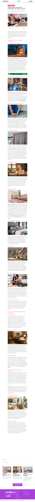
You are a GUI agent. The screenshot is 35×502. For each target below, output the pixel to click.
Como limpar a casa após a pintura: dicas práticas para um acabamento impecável (17, 475)
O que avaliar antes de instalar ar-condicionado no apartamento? (27, 475)
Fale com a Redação (26, 494)
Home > (9, 5)
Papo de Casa (2, 500)
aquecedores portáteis (14, 58)
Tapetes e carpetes (11, 204)
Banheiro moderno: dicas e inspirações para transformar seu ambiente (7, 475)
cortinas (23, 153)
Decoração (7, 500)
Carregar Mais (17, 484)
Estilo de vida (11, 500)
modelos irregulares (15, 215)
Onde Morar (23, 500)
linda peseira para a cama (22, 377)
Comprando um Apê (17, 500)
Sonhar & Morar (6, 1)
